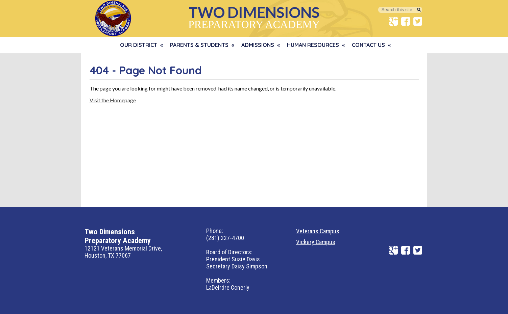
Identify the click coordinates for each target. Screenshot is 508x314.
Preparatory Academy (254, 16)
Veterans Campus (317, 231)
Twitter (417, 21)
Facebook (405, 21)
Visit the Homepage (113, 100)
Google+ (393, 21)
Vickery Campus (315, 241)
